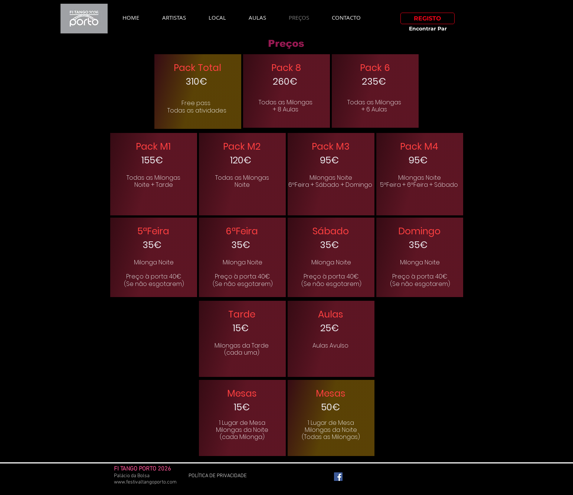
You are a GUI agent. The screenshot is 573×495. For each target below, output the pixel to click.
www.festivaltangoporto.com (145, 482)
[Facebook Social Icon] (338, 476)
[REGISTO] (427, 18)
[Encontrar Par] (428, 29)
